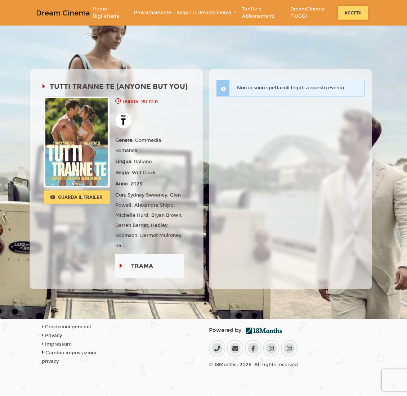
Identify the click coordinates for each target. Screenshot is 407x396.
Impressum (57, 344)
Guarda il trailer (76, 197)
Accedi (353, 12)
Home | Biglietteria (106, 12)
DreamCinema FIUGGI (307, 12)
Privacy (52, 335)
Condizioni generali (66, 327)
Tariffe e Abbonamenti (258, 12)
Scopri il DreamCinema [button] (205, 12)
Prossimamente (152, 12)
